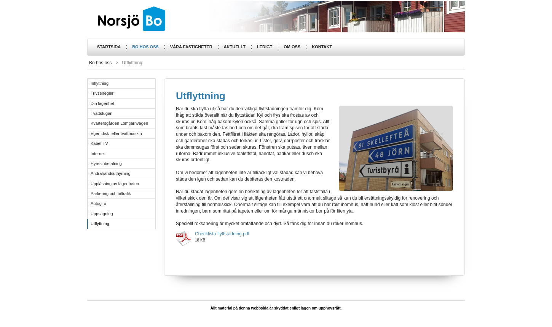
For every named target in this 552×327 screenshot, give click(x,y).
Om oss (292, 46)
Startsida (109, 46)
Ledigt (264, 46)
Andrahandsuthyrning (111, 173)
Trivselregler (102, 93)
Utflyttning (100, 223)
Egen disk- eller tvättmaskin (116, 133)
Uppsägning (102, 213)
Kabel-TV (99, 143)
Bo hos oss (145, 46)
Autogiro (98, 203)
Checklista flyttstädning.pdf (222, 234)
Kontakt (322, 46)
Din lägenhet (102, 103)
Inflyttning (99, 83)
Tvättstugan (101, 113)
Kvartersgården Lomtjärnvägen (119, 123)
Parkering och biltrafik (111, 193)
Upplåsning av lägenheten (115, 183)
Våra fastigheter (191, 46)
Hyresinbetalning (106, 163)
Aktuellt (235, 46)
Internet (98, 153)
